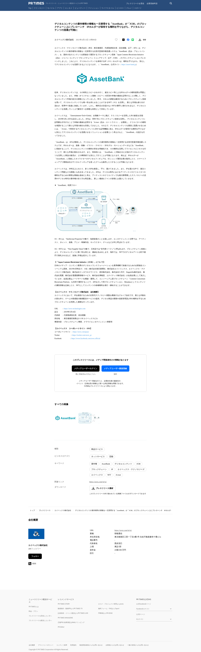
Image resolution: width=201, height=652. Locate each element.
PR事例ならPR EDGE (105, 613)
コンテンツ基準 (61, 645)
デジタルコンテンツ (123, 464)
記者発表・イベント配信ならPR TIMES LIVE (73, 613)
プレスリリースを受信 (135, 3)
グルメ (129, 8)
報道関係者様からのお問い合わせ (91, 645)
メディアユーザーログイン (85, 369)
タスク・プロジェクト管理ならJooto (110, 604)
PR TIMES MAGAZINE (65, 618)
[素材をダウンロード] (140, 40)
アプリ (59, 8)
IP (112, 469)
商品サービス (97, 449)
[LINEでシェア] (133, 40)
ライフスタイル (107, 8)
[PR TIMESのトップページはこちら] (58, 3)
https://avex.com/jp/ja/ (81, 332)
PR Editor (61, 627)
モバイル (50, 8)
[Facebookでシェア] (128, 40)
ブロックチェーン (99, 469)
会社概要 (32, 645)
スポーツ (137, 8)
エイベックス (97, 475)
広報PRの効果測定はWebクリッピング (71, 622)
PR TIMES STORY (64, 604)
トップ (32, 510)
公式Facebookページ (143, 604)
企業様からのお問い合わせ (115, 645)
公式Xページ (140, 614)
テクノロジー (39, 8)
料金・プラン (33, 611)
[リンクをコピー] (144, 40)
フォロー (35, 556)
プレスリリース (45, 510)
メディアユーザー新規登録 (115, 369)
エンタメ (68, 8)
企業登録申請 (152, 3)
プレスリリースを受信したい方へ (40, 616)
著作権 (94, 464)
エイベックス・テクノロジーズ (131, 469)
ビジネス (120, 8)
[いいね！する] (116, 40)
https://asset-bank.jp (129, 64)
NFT (109, 475)
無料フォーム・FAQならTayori (108, 608)
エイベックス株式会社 (62, 510)
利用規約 (73, 645)
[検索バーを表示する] (171, 3)
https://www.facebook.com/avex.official (85, 338)
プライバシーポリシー (45, 645)
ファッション (93, 8)
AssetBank (106, 464)
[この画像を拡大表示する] (65, 418)
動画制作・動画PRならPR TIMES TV (70, 608)
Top (30, 8)
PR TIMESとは (34, 607)
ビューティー (80, 8)
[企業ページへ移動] (36, 535)
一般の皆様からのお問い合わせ (138, 645)
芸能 (111, 457)
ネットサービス (98, 457)
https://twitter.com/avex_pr (82, 335)
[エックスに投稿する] (123, 40)
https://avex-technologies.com (74, 309)
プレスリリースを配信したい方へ (40, 620)
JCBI (138, 464)
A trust (118, 475)
